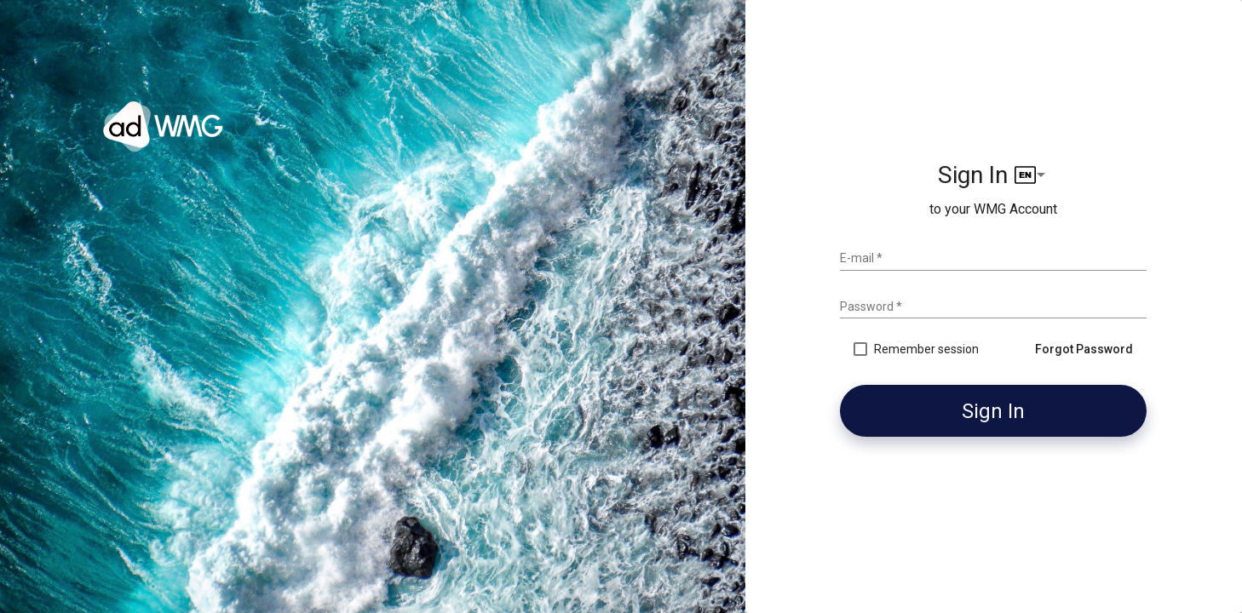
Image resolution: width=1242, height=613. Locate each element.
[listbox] (1032, 175)
